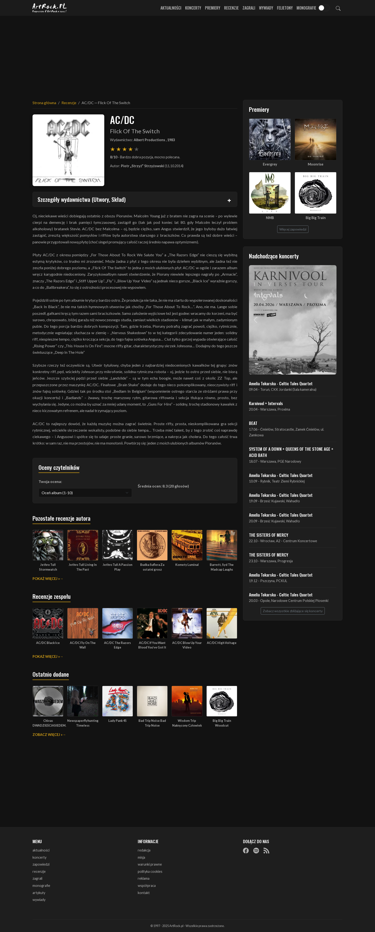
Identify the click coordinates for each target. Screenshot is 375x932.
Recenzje (231, 8)
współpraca (147, 886)
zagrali (37, 878)
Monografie (306, 8)
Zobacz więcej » (47, 735)
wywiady (39, 900)
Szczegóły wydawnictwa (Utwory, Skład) (82, 199)
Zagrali (249, 8)
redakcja (144, 850)
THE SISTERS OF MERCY (268, 535)
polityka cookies (150, 871)
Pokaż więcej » (46, 579)
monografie (41, 886)
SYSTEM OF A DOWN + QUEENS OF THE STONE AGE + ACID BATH (291, 452)
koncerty (39, 857)
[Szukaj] (338, 8)
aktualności (41, 850)
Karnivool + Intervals (266, 403)
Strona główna (44, 102)
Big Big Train (316, 218)
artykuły (39, 893)
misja (141, 857)
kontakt (144, 893)
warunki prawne (150, 864)
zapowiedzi (41, 864)
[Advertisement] (187, 54)
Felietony (285, 8)
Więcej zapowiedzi (292, 229)
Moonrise (315, 164)
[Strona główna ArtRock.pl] (50, 8)
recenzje (39, 871)
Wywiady (266, 8)
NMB (270, 218)
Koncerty (193, 8)
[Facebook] (246, 850)
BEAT (253, 423)
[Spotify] (256, 850)
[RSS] (266, 850)
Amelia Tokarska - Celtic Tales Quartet (281, 383)
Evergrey (270, 164)
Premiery (212, 8)
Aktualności (170, 8)
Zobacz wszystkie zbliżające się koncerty (293, 611)
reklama (143, 878)
